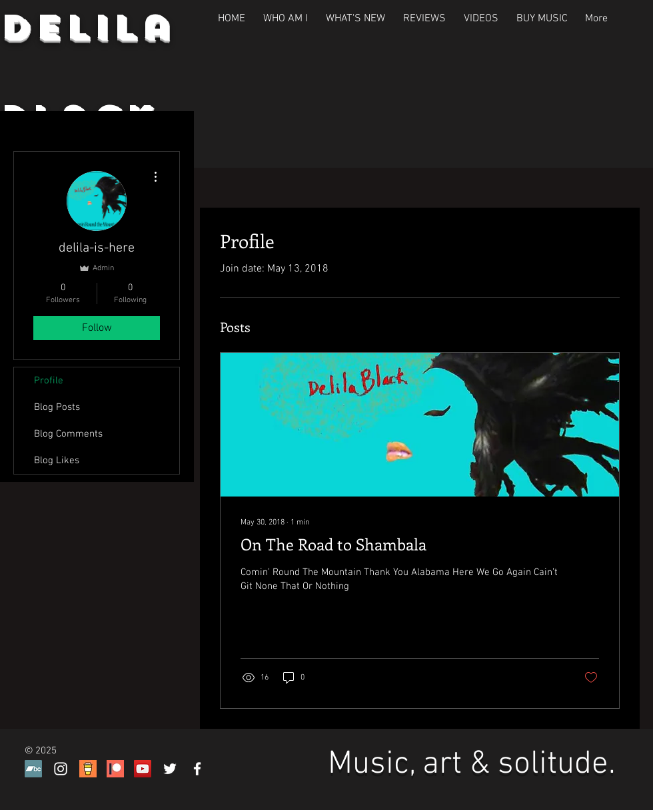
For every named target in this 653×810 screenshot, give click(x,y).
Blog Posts (57, 407)
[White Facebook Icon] (197, 768)
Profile (48, 381)
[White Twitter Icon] (170, 768)
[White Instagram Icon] (60, 768)
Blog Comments (68, 434)
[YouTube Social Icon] (142, 768)
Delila (87, 27)
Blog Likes (56, 461)
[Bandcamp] (33, 768)
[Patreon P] (115, 768)
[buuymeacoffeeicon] (88, 768)
